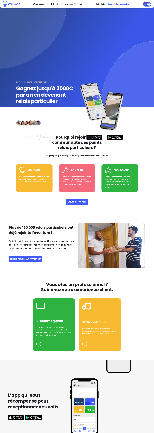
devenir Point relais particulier (25, 259)
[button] (57, 4)
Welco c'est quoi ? (77, 202)
